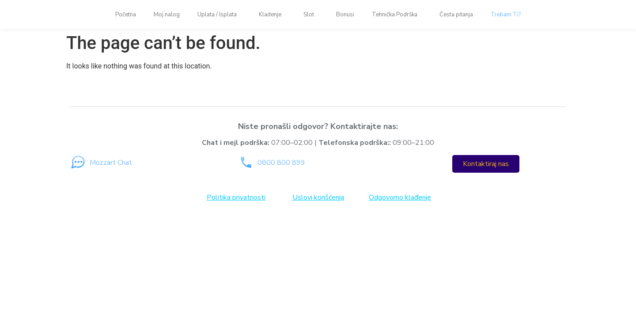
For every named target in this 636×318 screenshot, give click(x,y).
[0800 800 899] (245, 162)
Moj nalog (167, 15)
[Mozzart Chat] (78, 162)
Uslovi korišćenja (318, 197)
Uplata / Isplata (219, 14)
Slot (310, 14)
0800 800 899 (281, 162)
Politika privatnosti (236, 197)
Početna (125, 15)
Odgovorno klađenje (400, 197)
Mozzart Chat (111, 162)
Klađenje (272, 14)
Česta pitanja (456, 15)
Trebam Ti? (506, 15)
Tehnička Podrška (397, 14)
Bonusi (345, 15)
